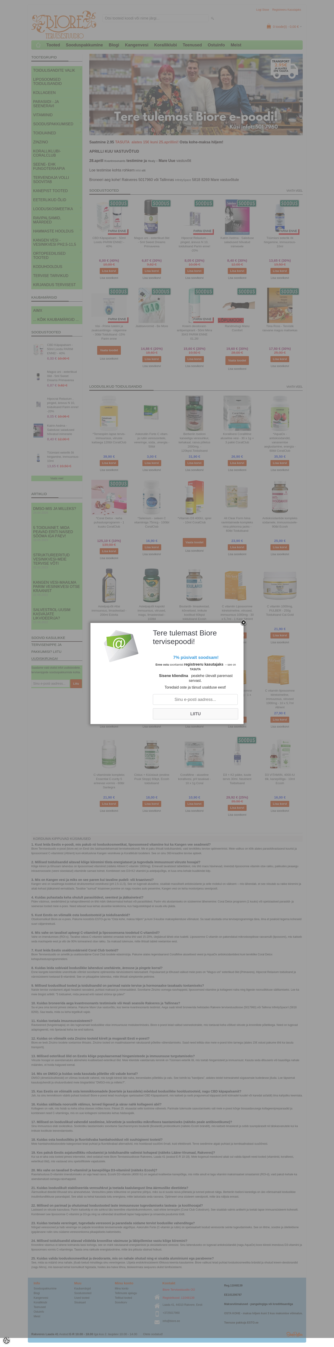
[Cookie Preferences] (6, 1340)
